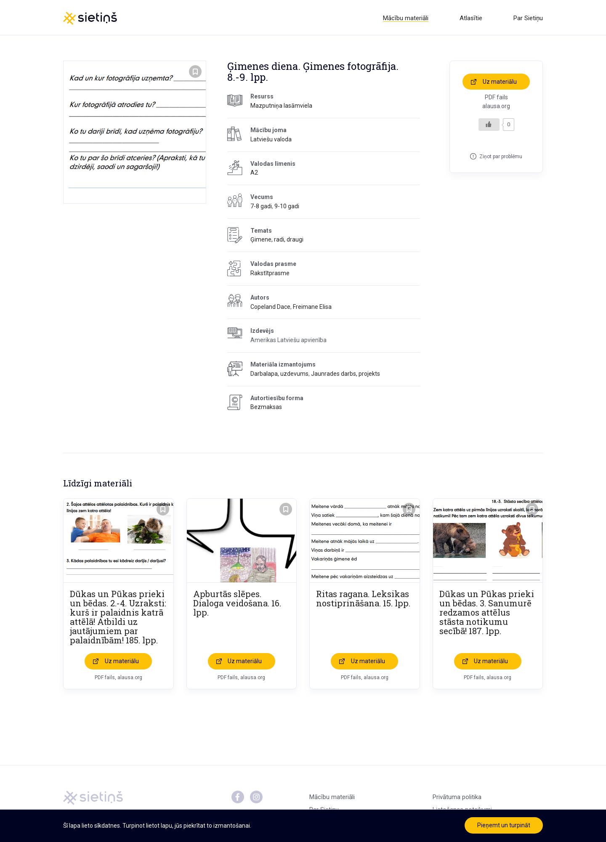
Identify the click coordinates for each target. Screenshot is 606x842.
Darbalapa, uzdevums (279, 375)
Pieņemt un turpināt (503, 825)
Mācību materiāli (405, 18)
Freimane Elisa (312, 308)
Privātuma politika (457, 798)
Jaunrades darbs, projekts (345, 375)
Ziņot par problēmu (500, 158)
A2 (254, 174)
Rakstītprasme (270, 274)
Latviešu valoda (271, 140)
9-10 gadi (286, 207)
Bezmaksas (266, 408)
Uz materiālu (500, 83)
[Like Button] (489, 126)
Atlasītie (471, 18)
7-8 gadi (261, 207)
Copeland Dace (270, 308)
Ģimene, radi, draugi (276, 241)
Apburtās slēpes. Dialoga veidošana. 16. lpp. (237, 604)
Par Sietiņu (528, 18)
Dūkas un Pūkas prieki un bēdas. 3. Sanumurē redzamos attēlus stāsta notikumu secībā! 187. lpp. (486, 614)
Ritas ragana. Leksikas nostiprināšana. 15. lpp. (363, 600)
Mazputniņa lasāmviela (281, 107)
